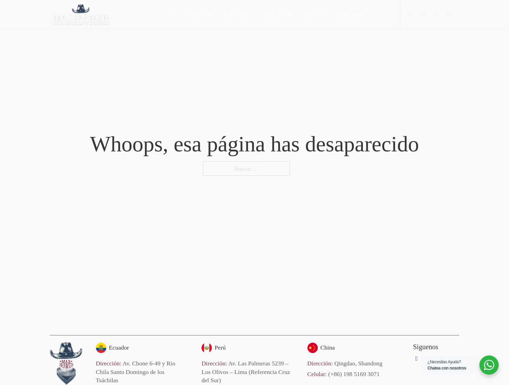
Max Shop (236, 14)
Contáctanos (349, 14)
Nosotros (194, 14)
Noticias (314, 14)
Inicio (165, 14)
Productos (272, 14)
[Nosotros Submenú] (211, 15)
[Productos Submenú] (290, 15)
